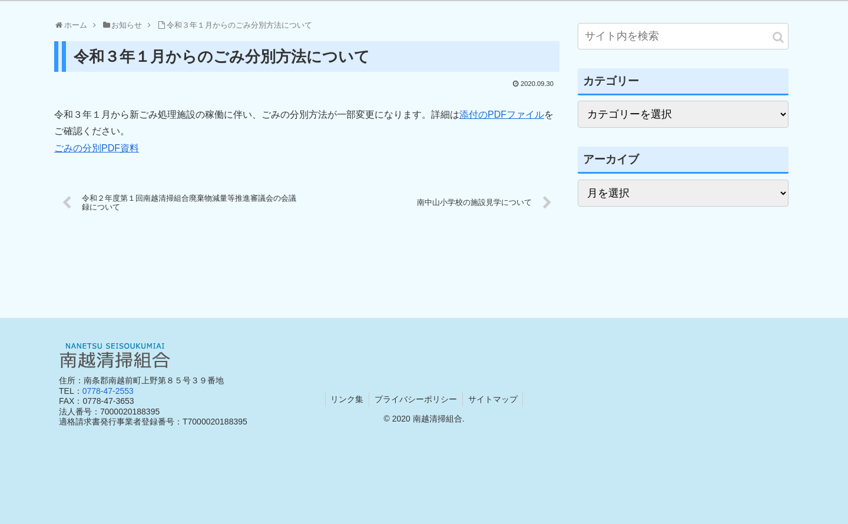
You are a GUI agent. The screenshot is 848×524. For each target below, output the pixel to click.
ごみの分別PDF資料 (96, 148)
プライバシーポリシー (416, 399)
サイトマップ (494, 399)
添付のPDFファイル (501, 115)
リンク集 (345, 399)
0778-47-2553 (108, 391)
